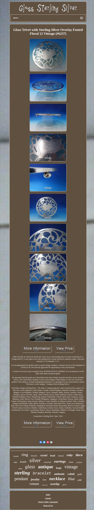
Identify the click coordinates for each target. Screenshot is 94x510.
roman (34, 484)
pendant (21, 478)
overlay (55, 484)
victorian (47, 462)
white (71, 462)
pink (80, 480)
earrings (60, 461)
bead (52, 455)
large (59, 468)
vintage (71, 466)
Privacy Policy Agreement (48, 502)
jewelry (35, 479)
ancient (16, 456)
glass (30, 466)
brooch (34, 456)
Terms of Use (48, 506)
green (65, 485)
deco (79, 455)
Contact (48, 498)
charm (20, 468)
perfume (79, 462)
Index (48, 495)
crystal (43, 455)
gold (80, 474)
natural (61, 456)
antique (45, 466)
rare (15, 462)
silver (35, 460)
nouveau (44, 485)
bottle (23, 461)
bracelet (42, 473)
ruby (70, 455)
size (44, 479)
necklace (57, 478)
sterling (22, 472)
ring (24, 454)
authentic (59, 474)
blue (71, 479)
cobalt (71, 473)
